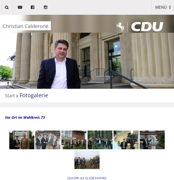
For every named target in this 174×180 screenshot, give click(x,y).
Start (10, 95)
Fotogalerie (34, 95)
